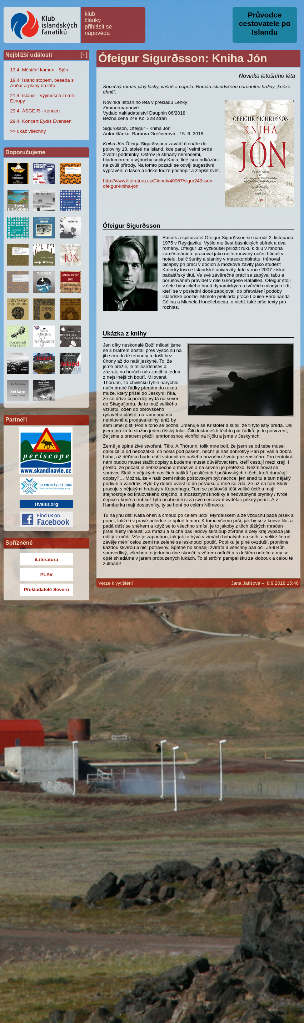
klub (90, 14)
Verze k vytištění (115, 583)
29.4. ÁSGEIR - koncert (35, 111)
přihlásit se (98, 27)
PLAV (46, 574)
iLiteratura (46, 559)
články (93, 20)
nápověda (97, 33)
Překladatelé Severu (46, 589)
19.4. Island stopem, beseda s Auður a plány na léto (42, 82)
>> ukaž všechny (28, 131)
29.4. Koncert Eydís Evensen (40, 121)
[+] (84, 55)
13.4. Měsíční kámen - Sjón (39, 69)
